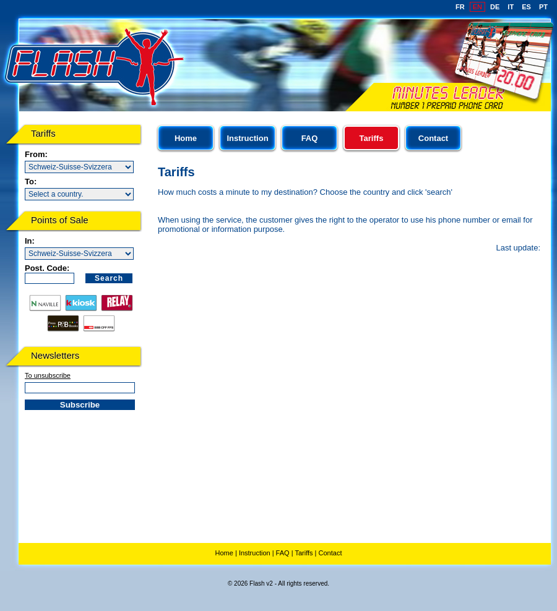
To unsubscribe (48, 375)
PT (543, 7)
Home (186, 138)
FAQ (309, 138)
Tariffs (304, 553)
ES (526, 7)
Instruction (247, 138)
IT (510, 7)
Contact (433, 138)
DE (494, 7)
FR (460, 7)
